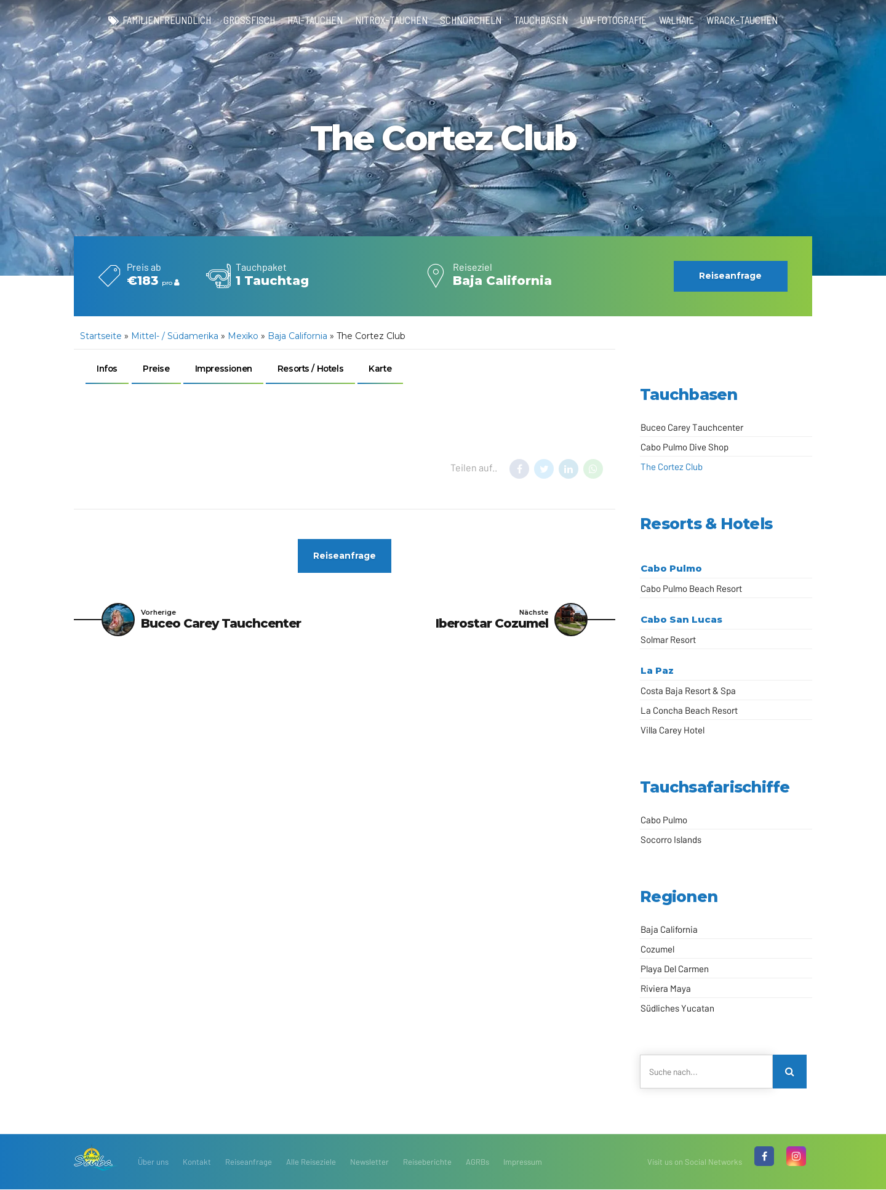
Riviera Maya (666, 988)
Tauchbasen (542, 20)
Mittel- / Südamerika (174, 335)
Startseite (101, 335)
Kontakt (197, 1162)
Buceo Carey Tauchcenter (692, 427)
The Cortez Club (672, 466)
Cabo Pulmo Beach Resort (691, 588)
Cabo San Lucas (681, 619)
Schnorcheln (470, 20)
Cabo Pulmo (671, 568)
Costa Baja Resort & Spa (688, 690)
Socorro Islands (671, 839)
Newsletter (369, 1162)
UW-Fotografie (617, 20)
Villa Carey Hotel (672, 729)
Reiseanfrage (248, 1162)
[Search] (790, 1072)
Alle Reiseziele (311, 1162)
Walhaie (682, 20)
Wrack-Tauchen (751, 20)
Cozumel (657, 948)
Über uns (153, 1162)
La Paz (657, 670)
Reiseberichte (427, 1162)
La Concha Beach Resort (689, 710)
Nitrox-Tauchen (389, 20)
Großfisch (244, 20)
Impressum (522, 1162)
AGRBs (477, 1162)
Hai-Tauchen (311, 20)
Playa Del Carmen (675, 968)
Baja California (297, 335)
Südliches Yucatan (677, 1007)
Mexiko (243, 335)
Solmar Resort (668, 639)
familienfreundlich (159, 20)
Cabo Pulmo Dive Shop (684, 446)
